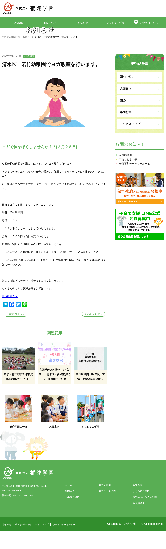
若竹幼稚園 (29, 74)
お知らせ (83, 22)
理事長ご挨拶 (72, 515)
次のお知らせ (17, 331)
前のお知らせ (92, 331)
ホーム (68, 503)
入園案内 (125, 106)
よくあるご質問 (115, 22)
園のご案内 (50, 22)
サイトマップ (42, 542)
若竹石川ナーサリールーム (134, 181)
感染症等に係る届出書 (145, 515)
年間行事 (125, 130)
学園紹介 (18, 22)
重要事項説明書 (23, 542)
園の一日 (125, 118)
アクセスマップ (130, 141)
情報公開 (6, 542)
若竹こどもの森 (128, 177)
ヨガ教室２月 (10, 314)
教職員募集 (139, 521)
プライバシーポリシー (64, 542)
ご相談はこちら (149, 22)
